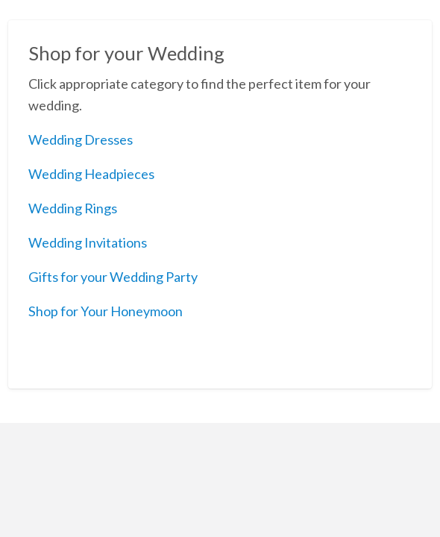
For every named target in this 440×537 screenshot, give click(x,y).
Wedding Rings (72, 208)
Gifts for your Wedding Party (113, 276)
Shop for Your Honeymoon (105, 311)
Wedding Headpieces (91, 174)
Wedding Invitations (87, 242)
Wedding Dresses (80, 139)
